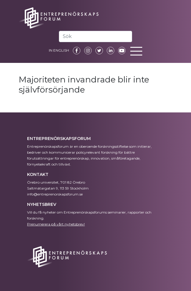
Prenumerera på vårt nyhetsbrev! (56, 224)
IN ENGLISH (59, 50)
